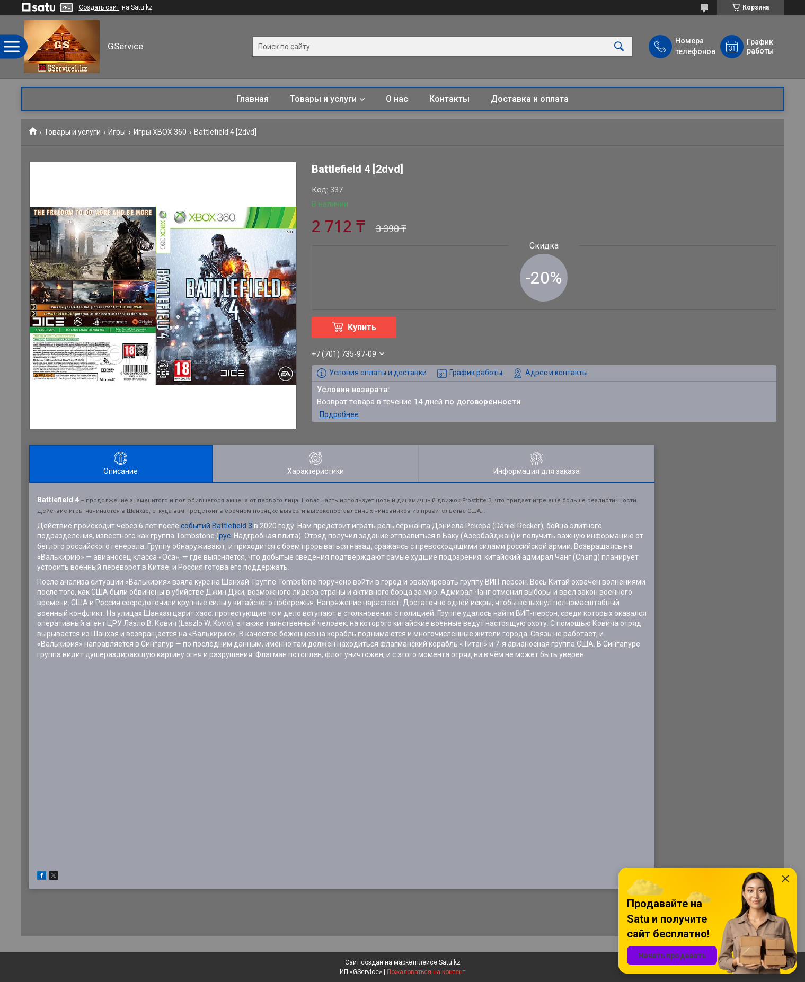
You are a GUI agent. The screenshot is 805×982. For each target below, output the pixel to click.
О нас (397, 99)
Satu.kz (450, 962)
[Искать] (619, 47)
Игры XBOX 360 (160, 132)
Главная (252, 99)
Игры (117, 132)
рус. (225, 536)
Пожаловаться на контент (426, 972)
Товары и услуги (323, 99)
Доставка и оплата (530, 99)
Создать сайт (99, 7)
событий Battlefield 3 (216, 525)
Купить (362, 327)
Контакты (449, 99)
